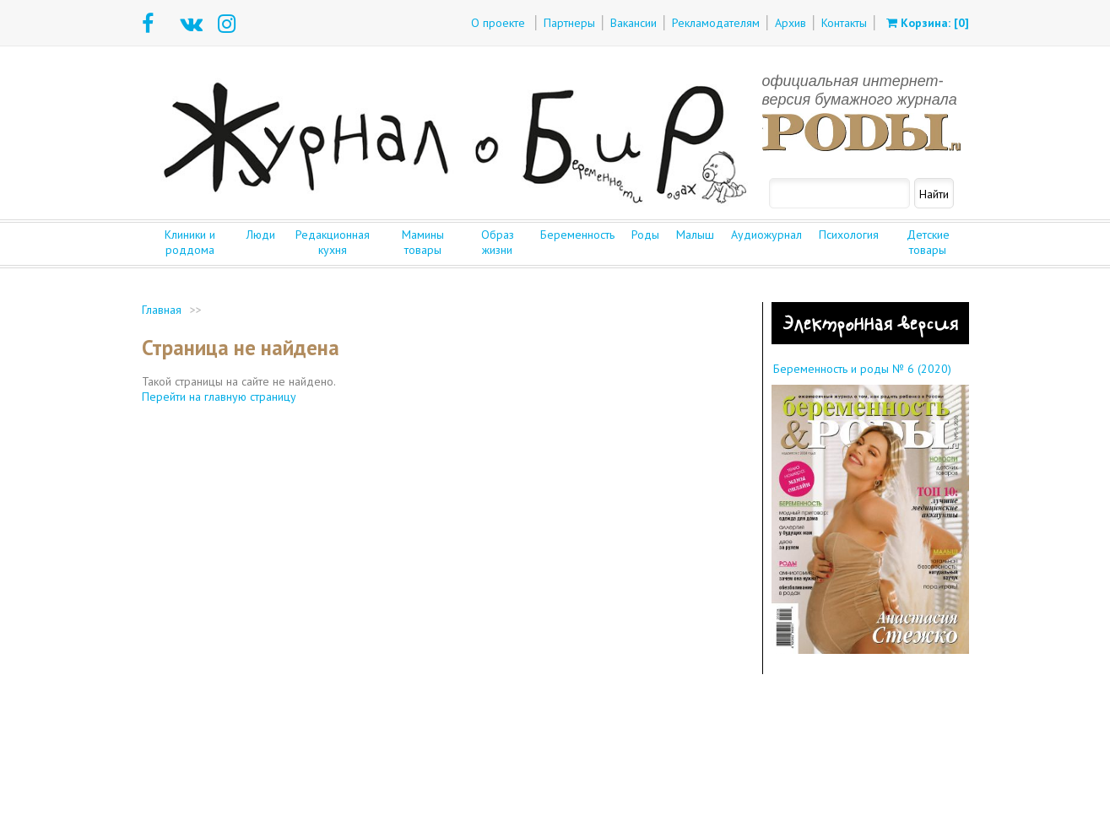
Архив (790, 22)
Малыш (695, 234)
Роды (645, 234)
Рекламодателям (716, 22)
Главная (161, 309)
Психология (849, 234)
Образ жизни (497, 242)
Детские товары (928, 242)
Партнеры (569, 22)
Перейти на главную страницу (219, 396)
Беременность (577, 234)
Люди (260, 234)
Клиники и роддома (190, 242)
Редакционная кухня (332, 242)
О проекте (498, 22)
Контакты (844, 22)
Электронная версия (870, 323)
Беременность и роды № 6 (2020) (862, 368)
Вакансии (633, 22)
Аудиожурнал (766, 234)
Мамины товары (423, 242)
